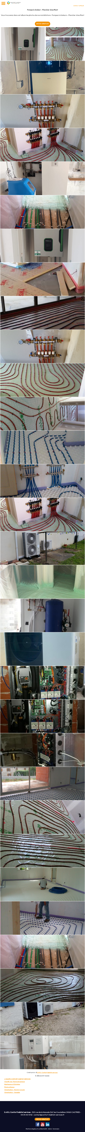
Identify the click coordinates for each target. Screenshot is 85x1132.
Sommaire (56, 1129)
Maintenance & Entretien (12, 1084)
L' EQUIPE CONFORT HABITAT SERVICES (17, 1079)
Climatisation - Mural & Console (14, 1090)
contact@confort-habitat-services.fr (49, 1115)
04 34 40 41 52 (26, 1115)
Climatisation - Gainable (12, 1092)
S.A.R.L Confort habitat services (47, 1072)
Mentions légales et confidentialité (36, 1129)
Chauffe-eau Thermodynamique (14, 1081)
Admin (50, 1129)
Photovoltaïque (9, 1087)
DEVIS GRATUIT (43, 23)
